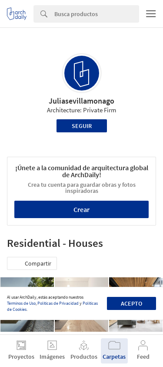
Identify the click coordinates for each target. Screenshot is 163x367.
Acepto (131, 303)
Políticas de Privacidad (58, 303)
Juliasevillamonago (81, 101)
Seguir (82, 126)
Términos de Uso (21, 303)
